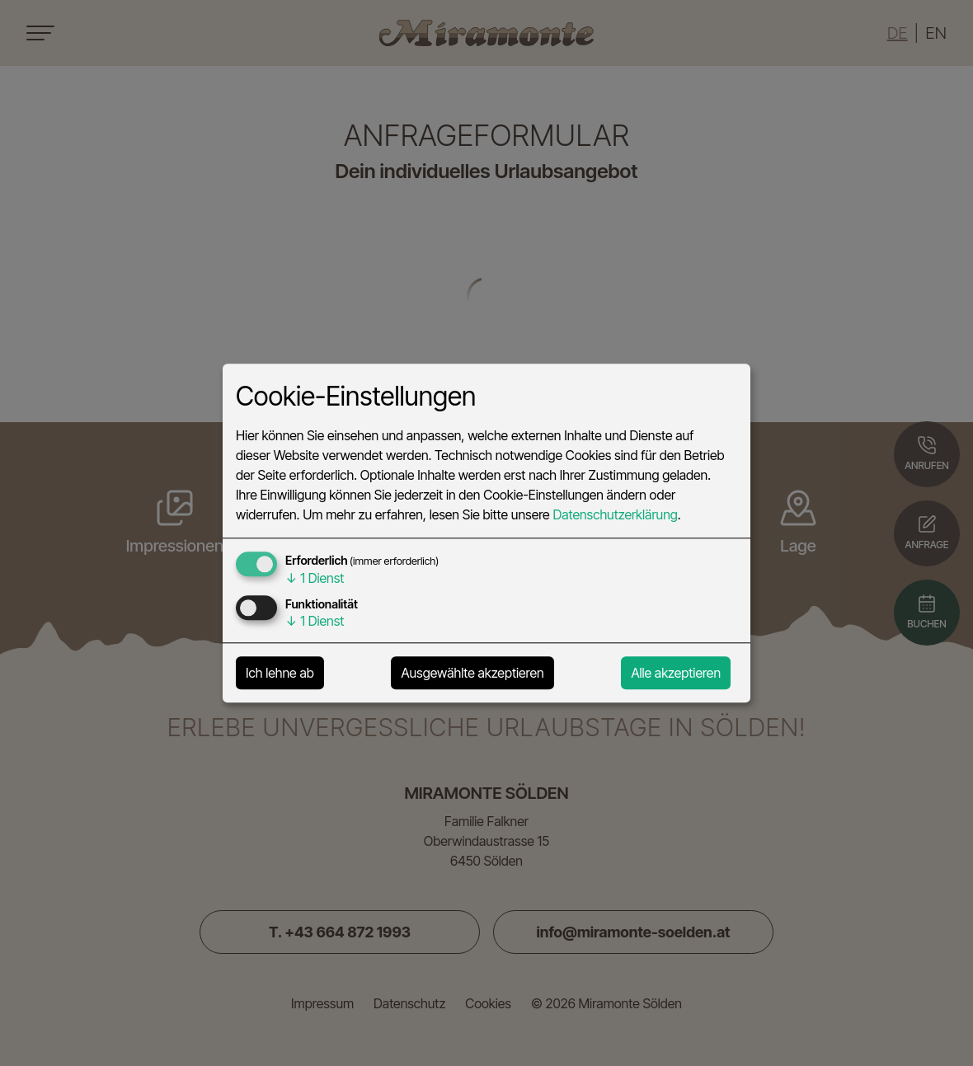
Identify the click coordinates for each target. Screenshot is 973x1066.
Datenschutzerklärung (614, 514)
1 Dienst (314, 578)
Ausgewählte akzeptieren (472, 672)
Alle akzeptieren (676, 672)
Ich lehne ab (280, 672)
